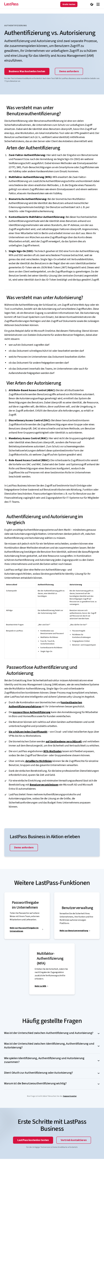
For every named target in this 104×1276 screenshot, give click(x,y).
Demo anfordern (69, 71)
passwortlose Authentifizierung (32, 712)
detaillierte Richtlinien (38, 761)
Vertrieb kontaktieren (74, 1140)
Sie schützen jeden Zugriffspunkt (28, 732)
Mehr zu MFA (40, 986)
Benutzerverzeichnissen (44, 785)
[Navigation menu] (98, 4)
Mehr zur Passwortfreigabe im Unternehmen (24, 929)
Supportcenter (70, 1096)
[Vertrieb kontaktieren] (81, 4)
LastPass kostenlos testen (33, 1140)
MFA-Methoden (52, 751)
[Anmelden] (86, 4)
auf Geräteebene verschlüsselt (64, 741)
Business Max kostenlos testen (27, 71)
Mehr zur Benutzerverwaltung (74, 930)
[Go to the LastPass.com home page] (11, 4)
